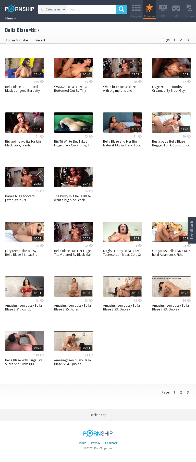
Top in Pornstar (17, 42)
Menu (10, 18)
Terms (82, 444)
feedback (191, 230)
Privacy (95, 444)
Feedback (111, 444)
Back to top (98, 416)
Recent (40, 42)
